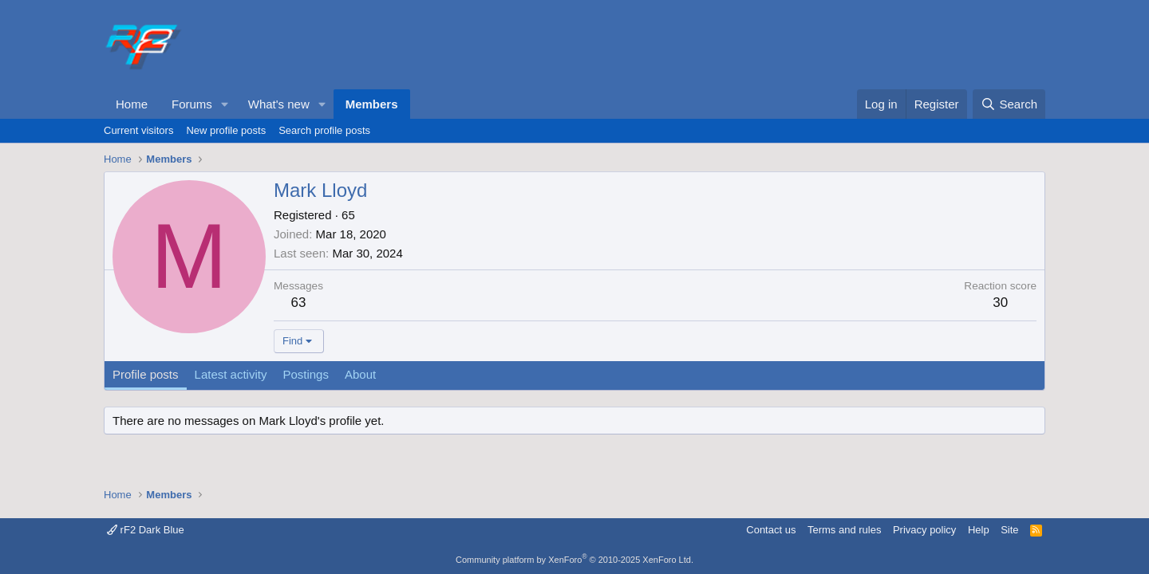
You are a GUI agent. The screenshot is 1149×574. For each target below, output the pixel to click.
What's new (279, 104)
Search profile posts (324, 130)
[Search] (1009, 104)
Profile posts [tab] (146, 374)
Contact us (771, 530)
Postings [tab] (305, 374)
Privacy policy (924, 530)
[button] (225, 104)
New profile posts (226, 130)
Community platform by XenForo (574, 559)
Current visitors (138, 130)
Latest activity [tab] (231, 374)
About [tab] (360, 374)
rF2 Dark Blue (145, 530)
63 (298, 302)
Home (132, 104)
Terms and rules (844, 530)
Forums (192, 104)
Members (371, 104)
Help (978, 530)
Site (1009, 530)
